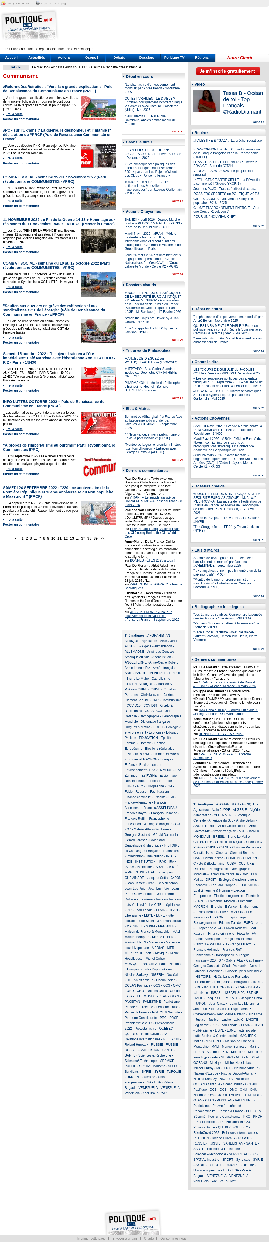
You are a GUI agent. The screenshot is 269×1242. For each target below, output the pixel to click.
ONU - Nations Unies (152, 991)
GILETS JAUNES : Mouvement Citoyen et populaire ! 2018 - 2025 (223, 201)
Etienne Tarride (161, 781)
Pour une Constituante (141, 1018)
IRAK (162, 862)
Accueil (11, 57)
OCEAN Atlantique (140, 980)
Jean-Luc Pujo (135, 888)
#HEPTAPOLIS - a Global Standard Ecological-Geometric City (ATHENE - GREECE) (152, 372)
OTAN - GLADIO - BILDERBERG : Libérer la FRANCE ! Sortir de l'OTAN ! (225, 164)
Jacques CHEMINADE (222, 998)
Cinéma (168, 695)
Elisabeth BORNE (137, 754)
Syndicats (132, 1071)
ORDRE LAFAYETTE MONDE (238, 1095)
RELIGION (171, 1039)
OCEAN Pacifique (137, 985)
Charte (149, 1238)
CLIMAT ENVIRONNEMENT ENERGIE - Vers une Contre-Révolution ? (226, 209)
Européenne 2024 (159, 786)
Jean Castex (136, 883)
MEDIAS (158, 948)
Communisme (172, 700)
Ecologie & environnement (238, 880)
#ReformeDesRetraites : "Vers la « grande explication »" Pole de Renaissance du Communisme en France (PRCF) (57, 89)
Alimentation (163, 646)
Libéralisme (133, 915)
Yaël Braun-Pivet (155, 1093)
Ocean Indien (165, 980)
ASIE (128, 673)
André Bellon (161, 657)
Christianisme (151, 695)
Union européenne (206, 1170)
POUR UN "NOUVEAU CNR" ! (215, 217)
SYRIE (146, 1071)
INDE (170, 856)
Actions (64, 57)
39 (95, 538)
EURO (129, 786)
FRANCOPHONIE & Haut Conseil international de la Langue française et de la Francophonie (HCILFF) (227, 153)
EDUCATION (148, 738)
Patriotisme (172, 1002)
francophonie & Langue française (148, 824)
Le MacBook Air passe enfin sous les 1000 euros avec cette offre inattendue (86, 67)
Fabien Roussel (136, 792)
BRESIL (175, 673)
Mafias (150, 926)
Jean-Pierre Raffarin (230, 1014)
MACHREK (135, 926)
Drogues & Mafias (137, 727)
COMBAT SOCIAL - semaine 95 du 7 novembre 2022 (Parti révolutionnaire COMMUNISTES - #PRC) (54, 179)
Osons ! (91, 57)
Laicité (142, 905)
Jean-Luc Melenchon (163, 883)
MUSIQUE (132, 964)
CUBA (149, 711)
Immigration (135, 856)
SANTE (167, 1050)
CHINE (142, 689)
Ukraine (149, 1077)
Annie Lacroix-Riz (137, 668)
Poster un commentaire (21, 119)
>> (102, 538)
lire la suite (14, 114)
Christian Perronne (245, 847)
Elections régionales (159, 748)
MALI (176, 932)
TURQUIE (174, 1071)
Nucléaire (174, 975)
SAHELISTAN (149, 1050)
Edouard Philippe (223, 885)
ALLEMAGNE (134, 652)
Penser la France (137, 1012)
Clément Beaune (137, 700)
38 (89, 538)
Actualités (36, 57)
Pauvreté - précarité (139, 1007)
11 (59, 538)
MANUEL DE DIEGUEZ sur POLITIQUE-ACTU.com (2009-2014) (151, 360)
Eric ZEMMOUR (160, 770)
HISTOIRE (171, 845)
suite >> (177, 131)
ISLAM (129, 867)
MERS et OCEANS (138, 953)
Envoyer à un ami (124, 1238)
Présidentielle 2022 (239, 1122)
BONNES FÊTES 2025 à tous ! (152, 560)
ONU (130, 991)
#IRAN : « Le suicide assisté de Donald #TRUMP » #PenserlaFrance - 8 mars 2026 (153, 501)
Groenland (157, 840)
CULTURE (164, 711)
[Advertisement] (168, 30)
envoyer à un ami (18, 3)
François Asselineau (237, 939)
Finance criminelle (138, 797)
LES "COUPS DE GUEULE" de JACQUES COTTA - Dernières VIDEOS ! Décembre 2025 (153, 154)
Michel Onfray (155, 958)
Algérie (146, 646)
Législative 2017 (205, 1025)
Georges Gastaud (137, 835)
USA (148, 1082)
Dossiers (146, 57)
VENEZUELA (148, 1088)
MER (170, 948)
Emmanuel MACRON (142, 759)
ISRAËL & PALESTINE (241, 993)
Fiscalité (159, 797)
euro (140, 786)
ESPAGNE (149, 775)
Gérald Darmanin (165, 835)
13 (72, 538)
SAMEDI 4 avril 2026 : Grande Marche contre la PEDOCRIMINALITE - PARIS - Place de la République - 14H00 (153, 223)
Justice (161, 899)
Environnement (150, 765)
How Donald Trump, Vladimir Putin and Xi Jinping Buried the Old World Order (152, 532)
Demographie (149, 716)
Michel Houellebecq (239, 1063)
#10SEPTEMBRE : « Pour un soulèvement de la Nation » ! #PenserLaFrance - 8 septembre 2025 (152, 616)
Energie (165, 759)
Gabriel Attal (142, 829)
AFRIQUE (132, 641)
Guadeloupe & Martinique (143, 845)
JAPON (176, 878)
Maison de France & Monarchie (147, 932)
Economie (156, 732)
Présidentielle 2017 (138, 1023)
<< (17, 538)
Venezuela (132, 1093)
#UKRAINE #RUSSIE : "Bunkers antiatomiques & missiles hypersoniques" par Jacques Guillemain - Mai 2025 (153, 187)
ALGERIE (132, 646)
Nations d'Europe (205, 1073)
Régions (202, 57)
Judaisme (145, 899)
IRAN (173, 862)
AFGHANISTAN (158, 635)
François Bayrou (136, 813)
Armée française (164, 668)
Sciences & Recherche (154, 1055)
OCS (156, 985)
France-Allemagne (138, 802)
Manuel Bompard (137, 937)
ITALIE (153, 872)
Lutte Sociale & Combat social (159, 921)
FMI (171, 797)
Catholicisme (161, 678)
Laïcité (129, 905)
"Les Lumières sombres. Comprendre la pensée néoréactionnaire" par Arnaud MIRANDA (227, 616)
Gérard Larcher (136, 840)
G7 (129, 829)
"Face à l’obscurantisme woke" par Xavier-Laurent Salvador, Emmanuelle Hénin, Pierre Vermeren (225, 636)
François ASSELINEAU (160, 808)
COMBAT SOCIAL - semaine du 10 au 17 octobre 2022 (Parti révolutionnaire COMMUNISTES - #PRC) (56, 265)
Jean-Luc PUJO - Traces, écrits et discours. (224, 189)
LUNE (160, 915)
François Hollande (164, 813)
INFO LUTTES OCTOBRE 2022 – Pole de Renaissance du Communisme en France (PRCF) (53, 403)
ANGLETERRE (136, 662)
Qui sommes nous (173, 1238)
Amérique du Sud (137, 657)
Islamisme (144, 867)
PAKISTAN (132, 1002)
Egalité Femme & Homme (211, 890)
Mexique (161, 953)
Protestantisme (145, 1028)
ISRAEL (160, 867)
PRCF (173, 1018)
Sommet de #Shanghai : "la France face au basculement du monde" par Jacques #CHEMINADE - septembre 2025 (153, 422)
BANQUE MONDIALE (150, 673)
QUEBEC (166, 1028)
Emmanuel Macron (167, 754)
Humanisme (172, 851)
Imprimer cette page (91, 1238)
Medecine (156, 942)
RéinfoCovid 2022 (154, 1034)
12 (66, 538)
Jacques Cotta (157, 878)
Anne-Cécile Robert (163, 662)
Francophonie (159, 818)
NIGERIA (157, 975)
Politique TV (174, 57)
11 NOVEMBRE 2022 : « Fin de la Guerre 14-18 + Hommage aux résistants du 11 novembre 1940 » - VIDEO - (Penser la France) (59, 221)
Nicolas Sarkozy (136, 975)
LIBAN (161, 910)
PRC (163, 1018)
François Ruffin (135, 818)
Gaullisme (161, 829)
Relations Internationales (142, 1039)
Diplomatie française (155, 722)
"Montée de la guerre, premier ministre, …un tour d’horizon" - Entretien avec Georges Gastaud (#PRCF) (153, 448)
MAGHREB (166, 926)
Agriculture (149, 641)
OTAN (163, 996)
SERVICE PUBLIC (242, 1154)
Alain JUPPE (169, 641)
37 (83, 538)
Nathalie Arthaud (155, 964)
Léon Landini (144, 910)
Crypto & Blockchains (208, 863)
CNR (155, 700)
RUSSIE (157, 1045)
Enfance (131, 765)
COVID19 (133, 705)
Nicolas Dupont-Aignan (156, 969)
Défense (131, 716)
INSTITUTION (145, 862)
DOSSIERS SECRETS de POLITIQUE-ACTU (226, 194)
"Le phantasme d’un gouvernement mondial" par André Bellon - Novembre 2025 (152, 88)
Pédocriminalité (167, 1007)
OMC (177, 985)
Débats (119, 57)
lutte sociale (247, 1030)
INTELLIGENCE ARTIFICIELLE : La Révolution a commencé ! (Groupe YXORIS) (227, 181)
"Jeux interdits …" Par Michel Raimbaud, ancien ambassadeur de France (150, 120)
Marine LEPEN (162, 937)
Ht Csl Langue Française (142, 851)
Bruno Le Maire (138, 678)
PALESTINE (152, 1002)
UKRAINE (134, 1077)
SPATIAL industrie (152, 1066)
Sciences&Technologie (141, 1061)
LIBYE (148, 915)
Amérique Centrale (160, 652)
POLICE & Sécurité (166, 1012)
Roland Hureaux (136, 1045)
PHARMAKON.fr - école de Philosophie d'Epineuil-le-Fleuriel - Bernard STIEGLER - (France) (153, 386)
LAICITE (155, 905)
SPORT (173, 1066)
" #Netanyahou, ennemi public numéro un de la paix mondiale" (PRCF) (152, 436)
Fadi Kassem (159, 792)
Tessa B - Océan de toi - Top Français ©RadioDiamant (243, 102)
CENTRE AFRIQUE (139, 684)
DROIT (158, 727)
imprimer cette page (54, 3)
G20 (178, 824)
